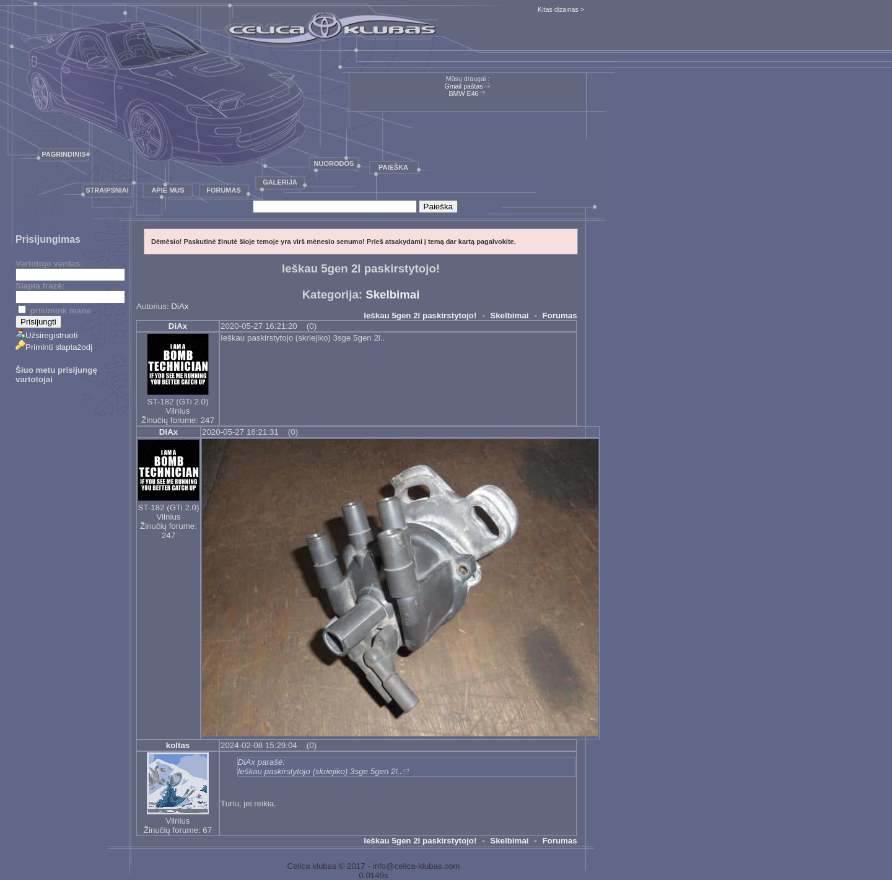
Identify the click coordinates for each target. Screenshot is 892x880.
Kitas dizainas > (561, 9)
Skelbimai (392, 294)
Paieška (393, 167)
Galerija (280, 182)
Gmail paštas (463, 86)
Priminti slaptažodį (53, 347)
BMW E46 (464, 93)
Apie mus (167, 190)
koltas (178, 745)
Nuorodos (334, 163)
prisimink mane (54, 310)
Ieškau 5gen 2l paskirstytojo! (420, 315)
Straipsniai (107, 190)
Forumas (223, 190)
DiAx (179, 306)
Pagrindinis (63, 154)
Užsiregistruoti (46, 335)
